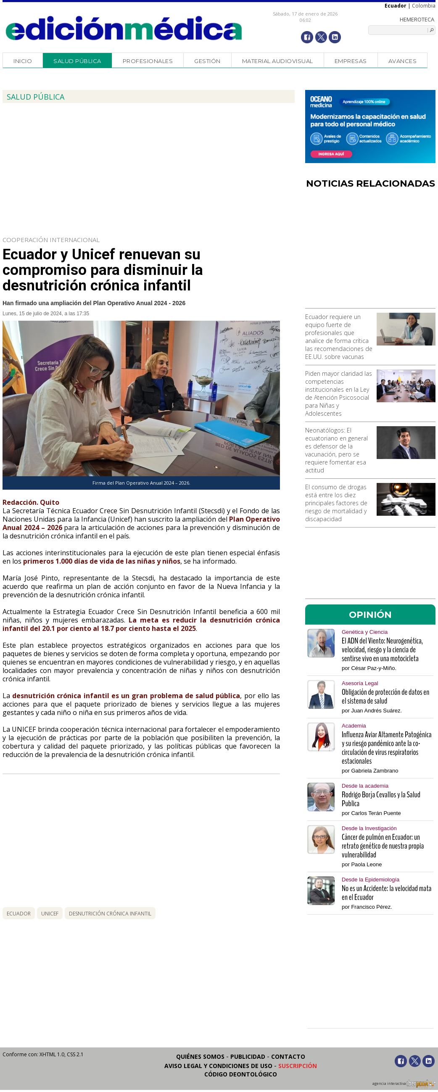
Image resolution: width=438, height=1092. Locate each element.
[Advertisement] (370, 251)
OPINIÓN (370, 614)
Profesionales (148, 61)
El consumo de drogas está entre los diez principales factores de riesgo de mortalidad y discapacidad (336, 503)
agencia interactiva (403, 1085)
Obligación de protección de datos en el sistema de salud (385, 696)
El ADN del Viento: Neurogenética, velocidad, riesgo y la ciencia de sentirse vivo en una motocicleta (382, 649)
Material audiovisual (277, 61)
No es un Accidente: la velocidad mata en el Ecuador (386, 893)
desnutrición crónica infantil (110, 913)
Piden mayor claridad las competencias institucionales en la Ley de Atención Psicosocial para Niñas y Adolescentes (338, 393)
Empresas (351, 61)
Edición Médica (124, 28)
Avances (402, 61)
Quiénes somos (200, 1056)
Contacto (288, 1056)
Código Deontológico (240, 1074)
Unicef (49, 913)
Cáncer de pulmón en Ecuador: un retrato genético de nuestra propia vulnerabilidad (383, 846)
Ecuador (19, 913)
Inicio (22, 61)
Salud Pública (77, 61)
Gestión (207, 61)
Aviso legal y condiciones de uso (218, 1066)
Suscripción (297, 1066)
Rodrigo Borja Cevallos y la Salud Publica (381, 799)
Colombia (423, 5)
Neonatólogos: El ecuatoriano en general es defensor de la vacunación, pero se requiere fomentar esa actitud (336, 450)
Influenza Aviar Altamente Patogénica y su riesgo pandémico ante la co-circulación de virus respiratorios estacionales (387, 747)
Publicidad (247, 1056)
